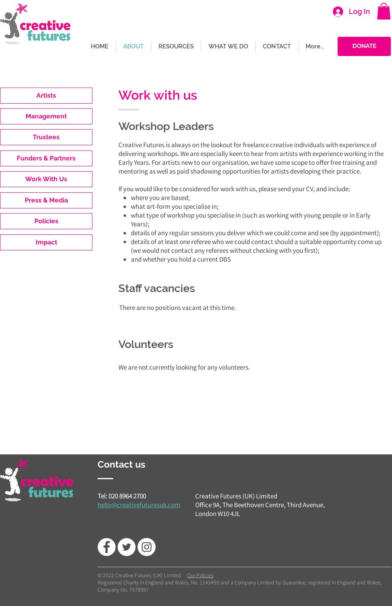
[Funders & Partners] (46, 158)
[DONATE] (364, 46)
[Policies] (46, 221)
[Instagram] (147, 547)
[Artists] (46, 96)
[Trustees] (46, 137)
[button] (384, 11)
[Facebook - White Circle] (107, 547)
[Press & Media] (46, 200)
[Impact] (46, 242)
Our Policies (200, 575)
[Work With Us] (46, 179)
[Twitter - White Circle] (127, 547)
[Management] (46, 116)
